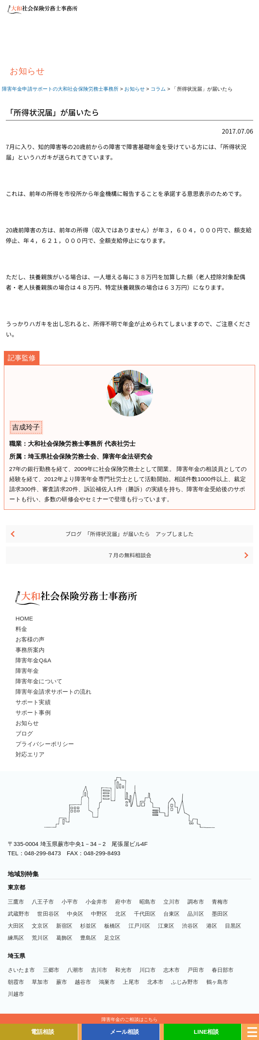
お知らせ (27, 723)
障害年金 (27, 670)
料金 (21, 629)
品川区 (195, 914)
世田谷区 (48, 914)
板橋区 (112, 926)
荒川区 (40, 938)
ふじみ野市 (185, 982)
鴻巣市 (107, 982)
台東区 (171, 914)
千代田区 (145, 914)
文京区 (40, 926)
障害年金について (38, 681)
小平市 (70, 902)
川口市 (147, 970)
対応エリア (30, 754)
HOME (24, 618)
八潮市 (75, 970)
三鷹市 (16, 902)
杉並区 (88, 926)
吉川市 (99, 970)
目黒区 (233, 926)
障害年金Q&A (33, 660)
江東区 (166, 926)
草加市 (40, 982)
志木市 (171, 970)
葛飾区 (64, 938)
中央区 (75, 914)
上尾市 (131, 982)
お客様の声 (30, 639)
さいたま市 (21, 970)
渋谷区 (190, 926)
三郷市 (51, 970)
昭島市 (147, 902)
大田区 (16, 926)
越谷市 (83, 982)
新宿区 (64, 926)
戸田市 (195, 970)
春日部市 (222, 970)
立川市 (171, 902)
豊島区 (88, 938)
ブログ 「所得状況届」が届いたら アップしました (129, 534)
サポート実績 (33, 702)
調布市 (195, 902)
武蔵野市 (18, 914)
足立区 (112, 938)
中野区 (99, 914)
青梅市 (220, 902)
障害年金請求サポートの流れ (53, 691)
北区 (120, 914)
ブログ (24, 733)
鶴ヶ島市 (217, 982)
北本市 (155, 982)
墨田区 (220, 914)
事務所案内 (30, 649)
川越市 (16, 994)
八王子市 (42, 902)
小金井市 (96, 902)
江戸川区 (139, 926)
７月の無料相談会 (129, 555)
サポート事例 (33, 712)
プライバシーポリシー (44, 744)
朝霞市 (16, 982)
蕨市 (61, 982)
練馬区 (16, 938)
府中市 (123, 902)
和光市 (123, 970)
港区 (211, 926)
